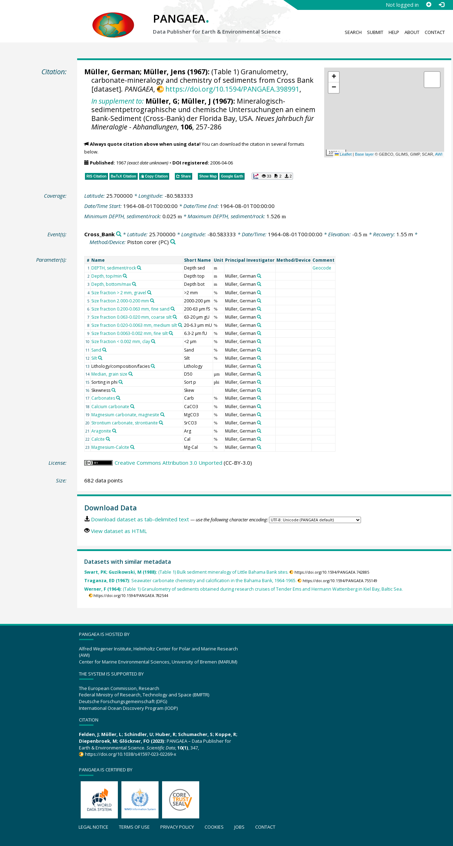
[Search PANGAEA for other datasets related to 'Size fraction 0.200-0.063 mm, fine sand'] (173, 309)
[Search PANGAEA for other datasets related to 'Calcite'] (108, 439)
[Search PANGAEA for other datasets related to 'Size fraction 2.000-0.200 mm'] (152, 301)
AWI (438, 154)
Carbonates (103, 398)
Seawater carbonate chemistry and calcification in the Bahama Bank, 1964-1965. (190, 581)
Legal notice (93, 827)
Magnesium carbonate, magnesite (125, 415)
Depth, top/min (106, 276)
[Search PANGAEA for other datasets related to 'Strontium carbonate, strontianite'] (161, 423)
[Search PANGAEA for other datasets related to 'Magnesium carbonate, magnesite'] (162, 414)
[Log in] (441, 4)
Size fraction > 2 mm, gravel (118, 293)
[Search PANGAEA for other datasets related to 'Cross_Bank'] (118, 234)
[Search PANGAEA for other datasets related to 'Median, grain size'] (130, 374)
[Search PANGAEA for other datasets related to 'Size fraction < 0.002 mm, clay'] (153, 341)
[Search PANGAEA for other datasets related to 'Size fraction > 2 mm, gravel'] (149, 292)
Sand (96, 350)
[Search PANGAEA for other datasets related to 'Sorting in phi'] (121, 382)
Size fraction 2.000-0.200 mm (120, 301)
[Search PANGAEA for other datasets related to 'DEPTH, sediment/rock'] (139, 268)
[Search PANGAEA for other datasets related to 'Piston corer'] (173, 242)
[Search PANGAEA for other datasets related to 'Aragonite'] (114, 431)
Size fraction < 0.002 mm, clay (120, 341)
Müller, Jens (164, 71)
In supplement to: (117, 101)
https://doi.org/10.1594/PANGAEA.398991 (232, 89)
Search (353, 32)
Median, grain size (109, 374)
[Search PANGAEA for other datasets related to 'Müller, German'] (259, 276)
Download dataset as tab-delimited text (140, 519)
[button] (333, 77)
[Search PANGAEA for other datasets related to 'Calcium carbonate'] (132, 406)
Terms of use (134, 827)
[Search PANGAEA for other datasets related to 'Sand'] (104, 350)
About (412, 32)
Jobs (239, 827)
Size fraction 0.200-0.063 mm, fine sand (130, 309)
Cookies (214, 827)
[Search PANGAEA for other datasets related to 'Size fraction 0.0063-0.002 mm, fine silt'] (171, 333)
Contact (435, 32)
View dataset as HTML (119, 530)
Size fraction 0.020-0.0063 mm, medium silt (134, 325)
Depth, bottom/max (111, 284)
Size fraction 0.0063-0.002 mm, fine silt (129, 333)
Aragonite (101, 431)
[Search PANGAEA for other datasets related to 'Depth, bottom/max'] (134, 284)
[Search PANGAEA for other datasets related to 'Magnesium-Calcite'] (132, 447)
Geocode (321, 268)
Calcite (98, 439)
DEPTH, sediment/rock (113, 268)
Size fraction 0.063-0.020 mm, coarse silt (131, 317)
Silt (94, 358)
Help (394, 32)
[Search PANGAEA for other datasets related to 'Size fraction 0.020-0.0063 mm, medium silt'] (180, 325)
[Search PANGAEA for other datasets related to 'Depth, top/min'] (125, 276)
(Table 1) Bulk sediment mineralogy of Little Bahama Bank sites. (186, 572)
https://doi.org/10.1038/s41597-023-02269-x (130, 754)
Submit (375, 32)
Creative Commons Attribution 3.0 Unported (168, 462)
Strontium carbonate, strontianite (124, 423)
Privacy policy (177, 827)
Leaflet (343, 154)
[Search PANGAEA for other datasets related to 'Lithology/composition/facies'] (153, 366)
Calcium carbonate (110, 407)
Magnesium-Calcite (110, 447)
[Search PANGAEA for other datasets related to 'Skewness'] (113, 390)
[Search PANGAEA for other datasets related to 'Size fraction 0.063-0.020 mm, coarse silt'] (175, 317)
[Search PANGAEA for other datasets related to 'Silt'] (100, 358)
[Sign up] (428, 4)
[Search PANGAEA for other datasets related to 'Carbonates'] (118, 398)
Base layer (364, 154)
